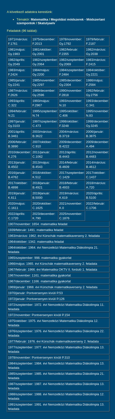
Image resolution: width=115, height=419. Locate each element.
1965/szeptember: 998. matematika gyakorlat (39, 258)
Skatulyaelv (46, 23)
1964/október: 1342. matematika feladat (36, 241)
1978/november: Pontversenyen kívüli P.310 (39, 357)
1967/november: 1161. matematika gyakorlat (39, 275)
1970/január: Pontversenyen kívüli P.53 (35, 293)
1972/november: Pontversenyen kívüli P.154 (39, 315)
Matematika (39, 19)
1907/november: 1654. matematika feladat (37, 224)
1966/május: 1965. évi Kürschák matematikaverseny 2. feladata (52, 263)
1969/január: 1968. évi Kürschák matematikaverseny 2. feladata (52, 287)
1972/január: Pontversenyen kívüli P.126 (36, 299)
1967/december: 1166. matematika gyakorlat (39, 281)
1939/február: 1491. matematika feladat (35, 230)
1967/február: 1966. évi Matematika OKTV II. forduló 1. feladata (52, 269)
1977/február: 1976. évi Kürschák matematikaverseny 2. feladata (53, 341)
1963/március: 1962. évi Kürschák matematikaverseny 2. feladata (54, 236)
